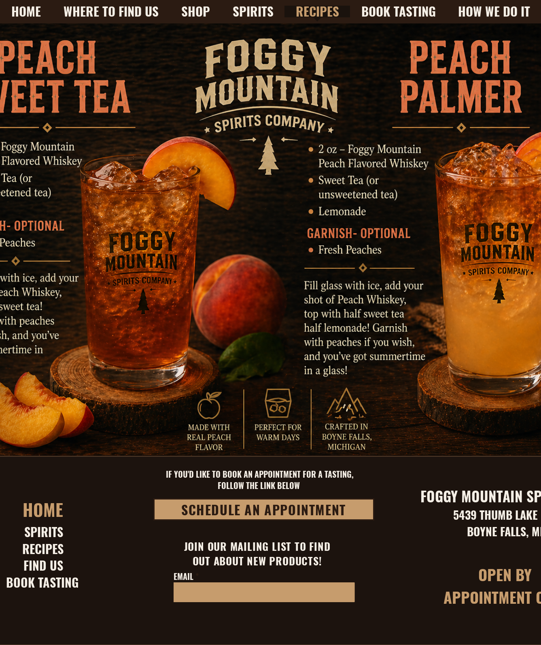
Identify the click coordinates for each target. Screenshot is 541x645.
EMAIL (183, 576)
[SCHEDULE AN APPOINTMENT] (263, 509)
